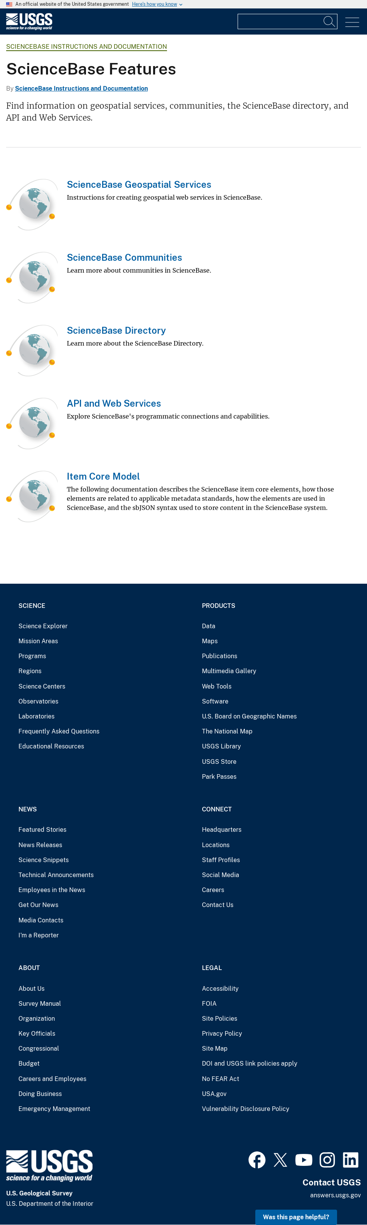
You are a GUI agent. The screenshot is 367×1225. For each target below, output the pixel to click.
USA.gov (214, 1094)
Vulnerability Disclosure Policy (245, 1108)
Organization (36, 1018)
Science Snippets (43, 860)
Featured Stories (42, 829)
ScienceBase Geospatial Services (139, 184)
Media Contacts (40, 920)
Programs (32, 656)
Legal (212, 968)
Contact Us (217, 905)
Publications (219, 656)
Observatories (38, 701)
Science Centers (41, 686)
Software (215, 701)
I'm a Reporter (38, 935)
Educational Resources (51, 746)
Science (31, 605)
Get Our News (38, 905)
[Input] (287, 21)
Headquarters (221, 829)
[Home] (29, 28)
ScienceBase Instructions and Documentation (86, 46)
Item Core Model (103, 476)
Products (218, 605)
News (27, 809)
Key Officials (36, 1033)
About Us (31, 988)
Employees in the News (51, 890)
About (29, 968)
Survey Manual (39, 1003)
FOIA (209, 1003)
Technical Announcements (56, 875)
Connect (217, 809)
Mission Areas (38, 641)
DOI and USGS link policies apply (250, 1063)
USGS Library (221, 746)
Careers (213, 890)
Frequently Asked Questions (58, 731)
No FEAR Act (220, 1079)
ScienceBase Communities (124, 257)
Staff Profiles (221, 860)
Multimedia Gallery (229, 671)
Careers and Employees (52, 1079)
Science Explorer (43, 626)
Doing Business (40, 1094)
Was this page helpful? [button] (296, 1217)
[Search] (329, 21)
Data (208, 626)
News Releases (40, 845)
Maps (210, 641)
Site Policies (219, 1018)
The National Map (227, 731)
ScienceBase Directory (116, 330)
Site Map (215, 1048)
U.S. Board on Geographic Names (249, 716)
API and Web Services (114, 403)
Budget (29, 1063)
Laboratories (36, 716)
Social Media (220, 875)
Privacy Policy (222, 1033)
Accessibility (220, 988)
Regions (29, 671)
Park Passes (219, 776)
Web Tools (216, 686)
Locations (216, 845)
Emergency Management (54, 1108)
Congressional (38, 1048)
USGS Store (219, 761)
